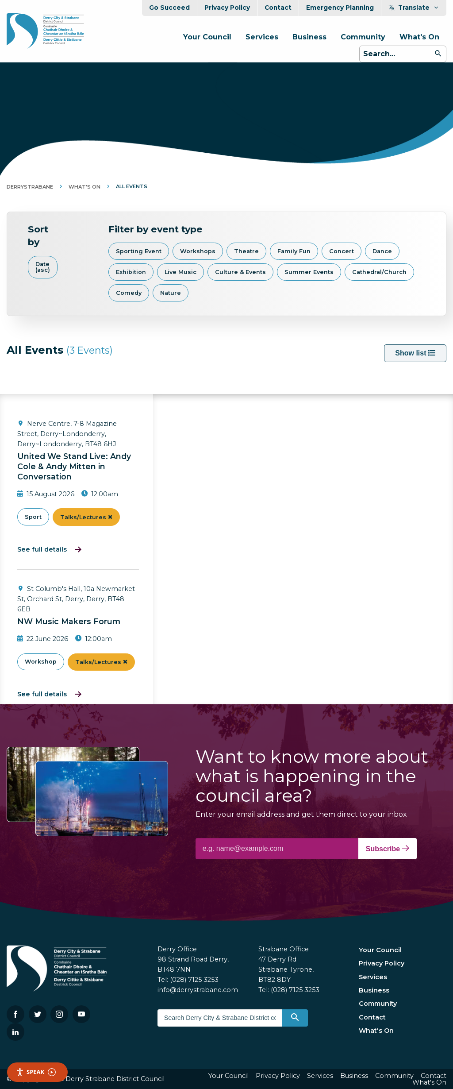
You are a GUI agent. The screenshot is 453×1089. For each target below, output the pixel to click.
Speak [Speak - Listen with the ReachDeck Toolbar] (36, 1072)
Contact (278, 7)
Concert (341, 251)
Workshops (197, 251)
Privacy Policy (227, 7)
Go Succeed (169, 7)
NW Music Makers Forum (68, 621)
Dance (382, 251)
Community (363, 37)
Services (262, 37)
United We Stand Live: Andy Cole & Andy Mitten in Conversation (74, 466)
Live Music (180, 272)
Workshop (41, 661)
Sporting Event (138, 251)
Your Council (207, 37)
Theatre (246, 251)
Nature (170, 293)
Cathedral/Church (379, 272)
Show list (415, 353)
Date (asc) (42, 267)
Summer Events (309, 272)
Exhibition (131, 272)
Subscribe (387, 849)
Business (309, 37)
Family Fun (294, 251)
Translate (413, 7)
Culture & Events (240, 272)
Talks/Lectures (86, 517)
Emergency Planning (340, 7)
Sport (33, 517)
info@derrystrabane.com (197, 990)
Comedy (129, 293)
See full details (42, 549)
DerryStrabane (30, 187)
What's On (419, 37)
